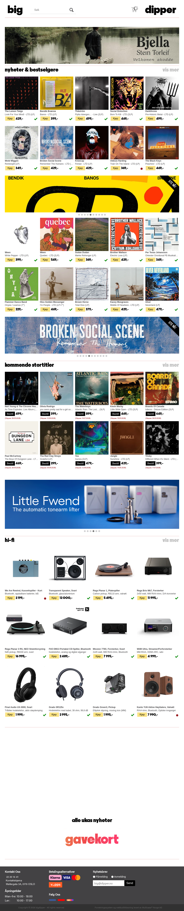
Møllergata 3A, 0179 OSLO (20, 884)
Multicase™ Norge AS (152, 907)
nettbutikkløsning (124, 907)
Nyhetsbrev (100, 871)
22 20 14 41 (12, 876)
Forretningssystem (104, 907)
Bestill (10, 413)
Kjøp (10, 118)
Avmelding (120, 876)
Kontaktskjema (14, 880)
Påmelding (102, 876)
